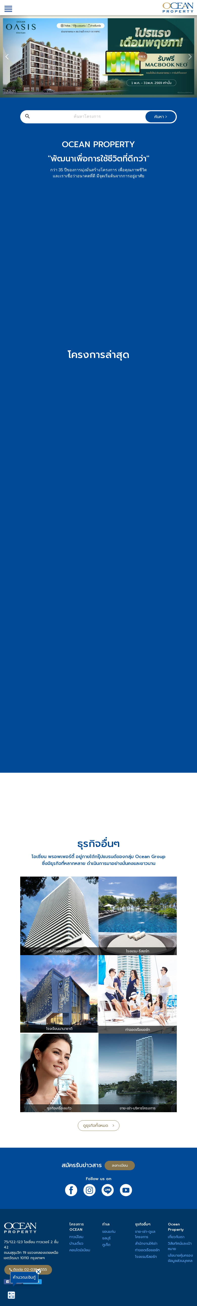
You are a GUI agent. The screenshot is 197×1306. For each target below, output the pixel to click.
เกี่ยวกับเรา (176, 1237)
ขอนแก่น (108, 1231)
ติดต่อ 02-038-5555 (28, 1269)
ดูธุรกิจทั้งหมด (98, 1126)
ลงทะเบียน (120, 1165)
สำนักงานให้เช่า (146, 1243)
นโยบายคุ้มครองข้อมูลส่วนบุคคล (180, 1258)
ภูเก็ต (106, 1244)
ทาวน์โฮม (76, 1237)
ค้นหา (160, 117)
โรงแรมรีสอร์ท (146, 1256)
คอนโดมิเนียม (79, 1250)
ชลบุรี (106, 1238)
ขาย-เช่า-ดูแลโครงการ (145, 1234)
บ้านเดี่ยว (76, 1243)
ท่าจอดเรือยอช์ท (147, 1250)
